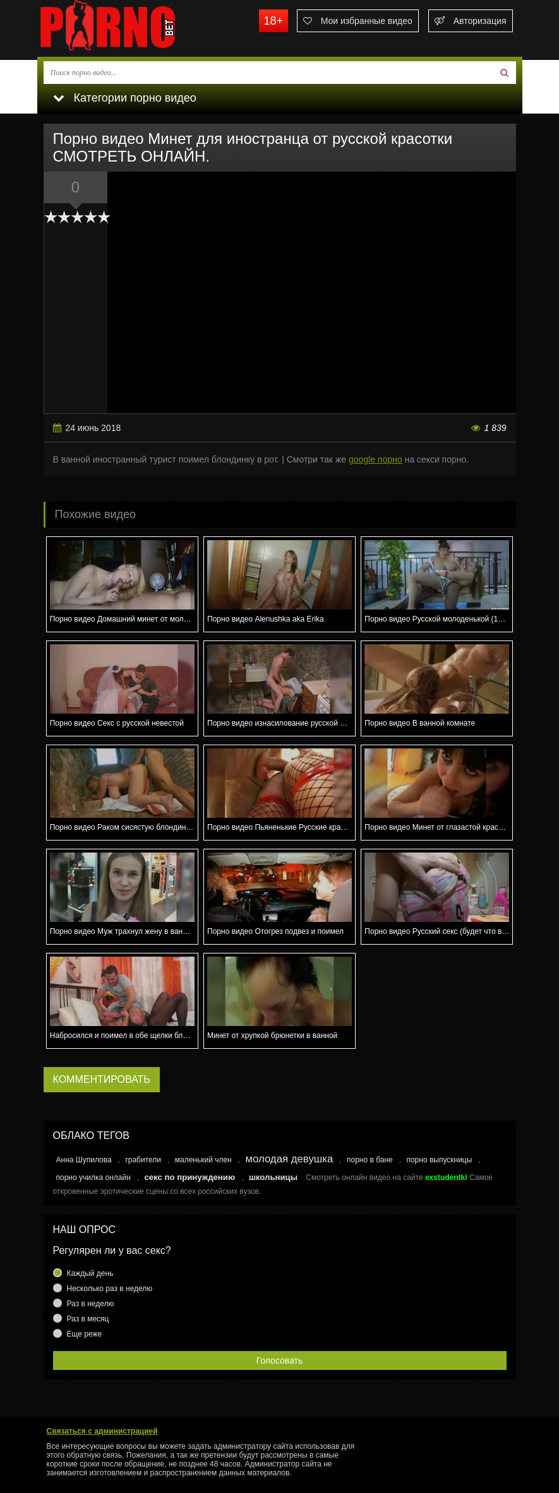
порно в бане (370, 1159)
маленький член (203, 1159)
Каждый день (90, 1273)
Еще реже (84, 1334)
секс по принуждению (189, 1177)
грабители (143, 1159)
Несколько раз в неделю (110, 1288)
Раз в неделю (90, 1303)
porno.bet (132, 28)
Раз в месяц (88, 1318)
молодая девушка (289, 1159)
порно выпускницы (439, 1159)
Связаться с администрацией (102, 1431)
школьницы (273, 1177)
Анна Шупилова (84, 1159)
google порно (375, 459)
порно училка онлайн (93, 1177)
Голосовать (279, 1360)
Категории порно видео (124, 97)
